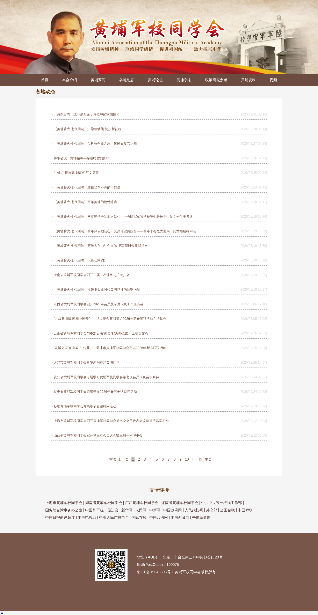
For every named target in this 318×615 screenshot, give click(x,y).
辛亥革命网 (201, 517)
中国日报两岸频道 (60, 517)
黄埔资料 (248, 80)
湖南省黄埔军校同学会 (103, 503)
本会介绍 (69, 80)
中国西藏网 (180, 517)
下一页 (196, 459)
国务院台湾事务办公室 (63, 510)
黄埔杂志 (183, 80)
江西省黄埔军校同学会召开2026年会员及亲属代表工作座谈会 (98, 304)
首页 (44, 80)
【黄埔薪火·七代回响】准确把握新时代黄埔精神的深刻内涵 (97, 289)
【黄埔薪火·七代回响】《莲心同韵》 (80, 260)
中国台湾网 (158, 517)
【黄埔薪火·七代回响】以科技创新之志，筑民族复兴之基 (95, 143)
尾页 (208, 459)
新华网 (126, 510)
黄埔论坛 (155, 80)
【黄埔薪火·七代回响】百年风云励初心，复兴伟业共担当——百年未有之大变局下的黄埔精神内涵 (125, 231)
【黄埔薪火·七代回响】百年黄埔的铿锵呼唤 (85, 202)
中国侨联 (245, 510)
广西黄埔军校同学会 (141, 503)
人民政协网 (194, 510)
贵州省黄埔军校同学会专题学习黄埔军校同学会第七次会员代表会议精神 (106, 377)
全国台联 (227, 510)
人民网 (140, 510)
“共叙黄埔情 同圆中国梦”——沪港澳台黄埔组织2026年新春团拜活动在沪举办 (110, 318)
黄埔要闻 (98, 80)
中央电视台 (87, 517)
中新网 (154, 510)
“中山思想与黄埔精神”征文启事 (76, 173)
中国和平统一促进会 (101, 510)
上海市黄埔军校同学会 (63, 503)
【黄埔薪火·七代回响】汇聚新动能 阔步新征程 (87, 129)
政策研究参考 (216, 80)
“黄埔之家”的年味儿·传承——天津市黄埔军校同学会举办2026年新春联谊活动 (110, 348)
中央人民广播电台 (114, 517)
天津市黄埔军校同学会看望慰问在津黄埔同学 (87, 362)
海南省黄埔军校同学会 (179, 503)
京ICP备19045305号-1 (155, 572)
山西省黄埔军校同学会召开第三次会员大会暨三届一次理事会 (98, 435)
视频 (273, 80)
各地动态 (126, 80)
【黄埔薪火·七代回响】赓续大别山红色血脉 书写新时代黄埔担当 (101, 245)
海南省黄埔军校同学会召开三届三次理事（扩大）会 (91, 275)
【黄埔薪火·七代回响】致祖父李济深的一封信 (87, 187)
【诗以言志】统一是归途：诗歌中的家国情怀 (87, 114)
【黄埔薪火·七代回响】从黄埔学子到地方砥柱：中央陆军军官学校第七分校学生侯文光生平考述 (123, 216)
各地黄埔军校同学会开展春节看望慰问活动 (85, 406)
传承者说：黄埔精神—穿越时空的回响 (82, 158)
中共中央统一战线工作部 (221, 503)
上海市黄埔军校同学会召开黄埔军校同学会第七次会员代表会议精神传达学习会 (111, 421)
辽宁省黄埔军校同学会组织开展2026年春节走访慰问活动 (95, 391)
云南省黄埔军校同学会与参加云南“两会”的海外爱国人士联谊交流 (101, 333)
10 (187, 459)
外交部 (211, 510)
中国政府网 (172, 510)
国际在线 (139, 517)
